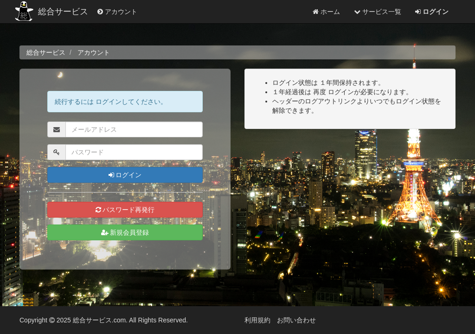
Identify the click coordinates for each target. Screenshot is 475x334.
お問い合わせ (296, 320)
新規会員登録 (125, 232)
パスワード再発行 (125, 209)
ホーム (326, 11)
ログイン (125, 175)
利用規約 (257, 320)
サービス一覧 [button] (377, 11)
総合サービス (63, 11)
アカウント (117, 11)
